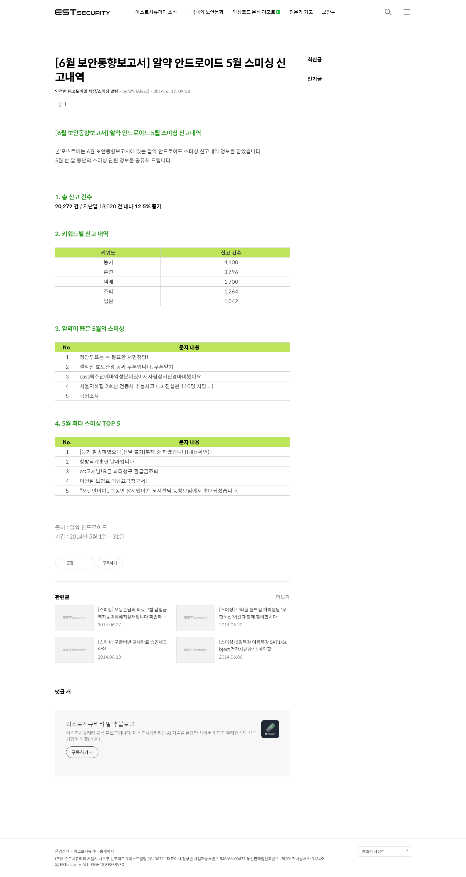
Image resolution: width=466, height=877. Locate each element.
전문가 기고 (301, 12)
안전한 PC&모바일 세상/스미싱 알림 (86, 91)
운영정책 (62, 851)
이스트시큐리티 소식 (156, 12)
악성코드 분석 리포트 (256, 12)
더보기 (283, 596)
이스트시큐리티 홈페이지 (94, 851)
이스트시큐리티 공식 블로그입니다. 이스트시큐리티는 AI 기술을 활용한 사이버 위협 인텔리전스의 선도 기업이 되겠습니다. (161, 735)
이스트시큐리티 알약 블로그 (100, 724)
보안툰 (329, 12)
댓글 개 (63, 691)
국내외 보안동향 (207, 12)
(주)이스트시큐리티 (70, 858)
